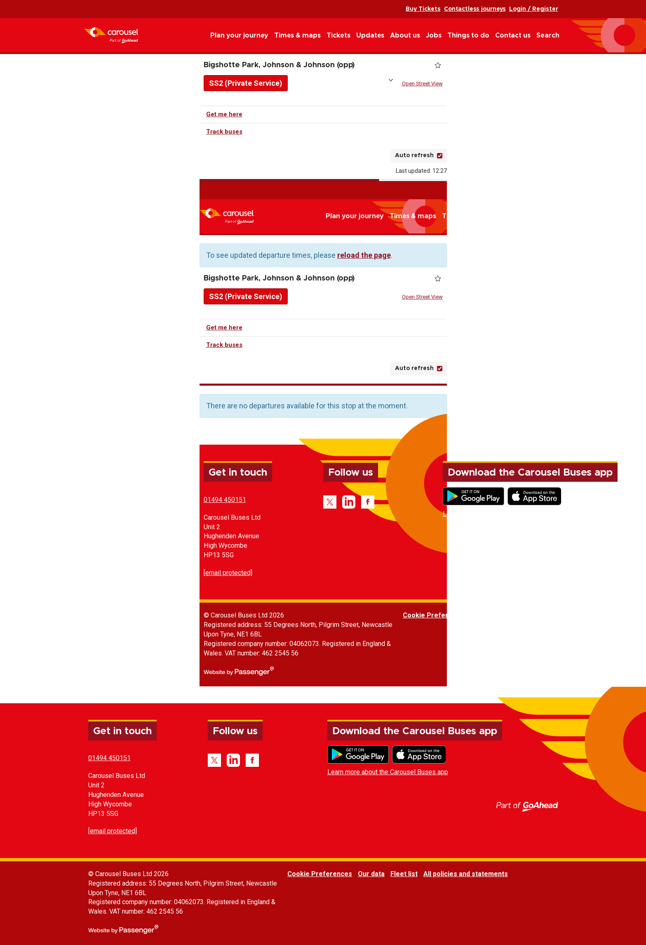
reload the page (364, 255)
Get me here (224, 114)
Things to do (468, 35)
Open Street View (422, 83)
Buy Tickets (423, 9)
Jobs (434, 35)
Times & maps (297, 35)
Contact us (513, 35)
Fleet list (519, 615)
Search (547, 35)
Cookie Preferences (435, 615)
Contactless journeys (475, 9)
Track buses (224, 131)
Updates (370, 35)
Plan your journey (239, 35)
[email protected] (228, 573)
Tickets (338, 35)
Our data (486, 615)
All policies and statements (581, 615)
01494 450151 (225, 500)
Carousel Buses (111, 35)
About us (405, 35)
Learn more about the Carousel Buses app (503, 514)
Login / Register (533, 9)
